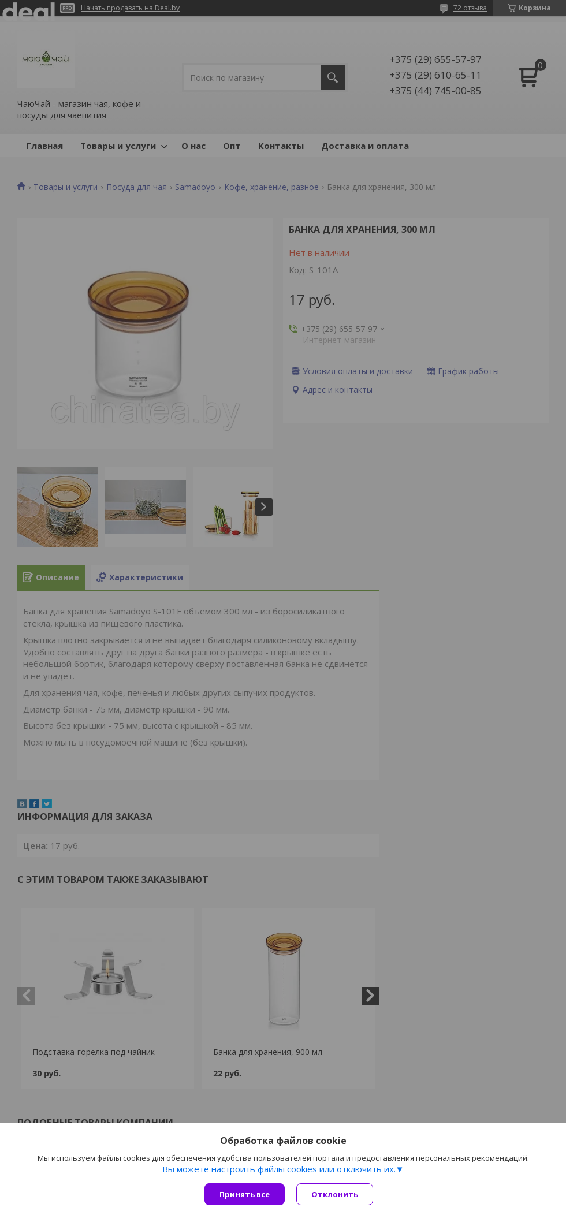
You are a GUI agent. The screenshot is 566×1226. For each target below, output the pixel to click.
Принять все (244, 1194)
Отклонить (334, 1194)
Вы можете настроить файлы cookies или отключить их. (279, 1169)
